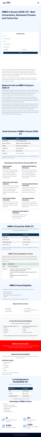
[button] (38, 3)
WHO (19, 153)
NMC (17, 153)
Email (4, 41)
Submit (20, 52)
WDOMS (22, 153)
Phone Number (6, 47)
